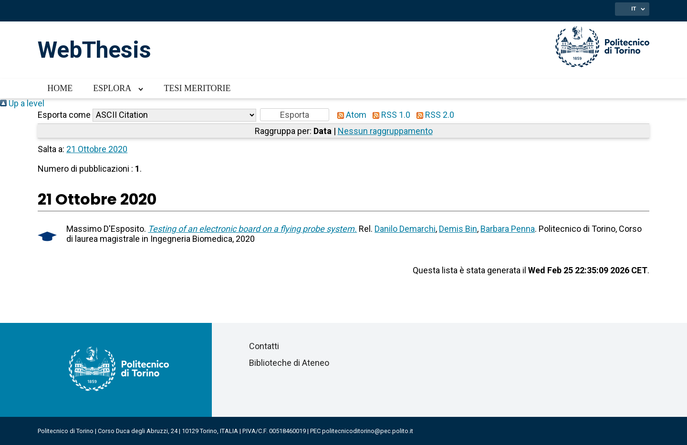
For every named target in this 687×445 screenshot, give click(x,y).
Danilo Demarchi (405, 229)
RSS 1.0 (389, 115)
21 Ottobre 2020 (96, 149)
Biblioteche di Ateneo (289, 363)
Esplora (112, 88)
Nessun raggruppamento (385, 131)
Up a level (22, 103)
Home (60, 88)
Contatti (264, 346)
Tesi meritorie (197, 88)
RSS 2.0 (433, 115)
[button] (294, 114)
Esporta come (64, 115)
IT (633, 8)
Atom (349, 115)
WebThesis (94, 49)
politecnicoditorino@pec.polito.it (367, 431)
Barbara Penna (507, 229)
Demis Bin (458, 229)
